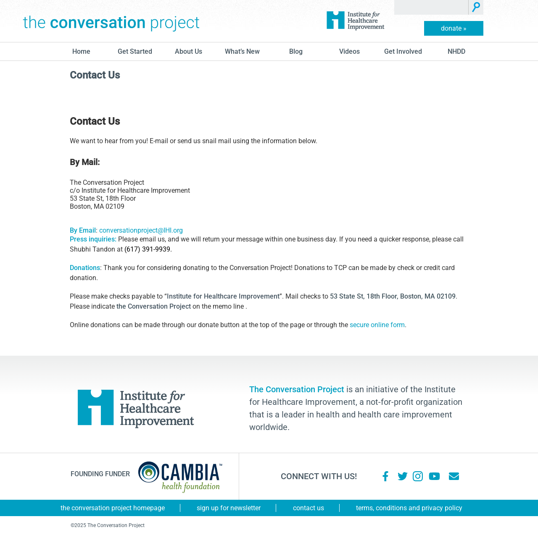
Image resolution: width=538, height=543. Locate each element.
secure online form (377, 325)
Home (81, 51)
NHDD (456, 51)
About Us (188, 51)
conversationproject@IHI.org (141, 230)
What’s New (242, 51)
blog (296, 51)
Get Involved (403, 51)
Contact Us (308, 508)
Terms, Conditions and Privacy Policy (409, 508)
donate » (454, 28)
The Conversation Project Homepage (113, 508)
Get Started (135, 51)
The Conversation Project (111, 21)
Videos (349, 51)
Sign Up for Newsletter (229, 508)
